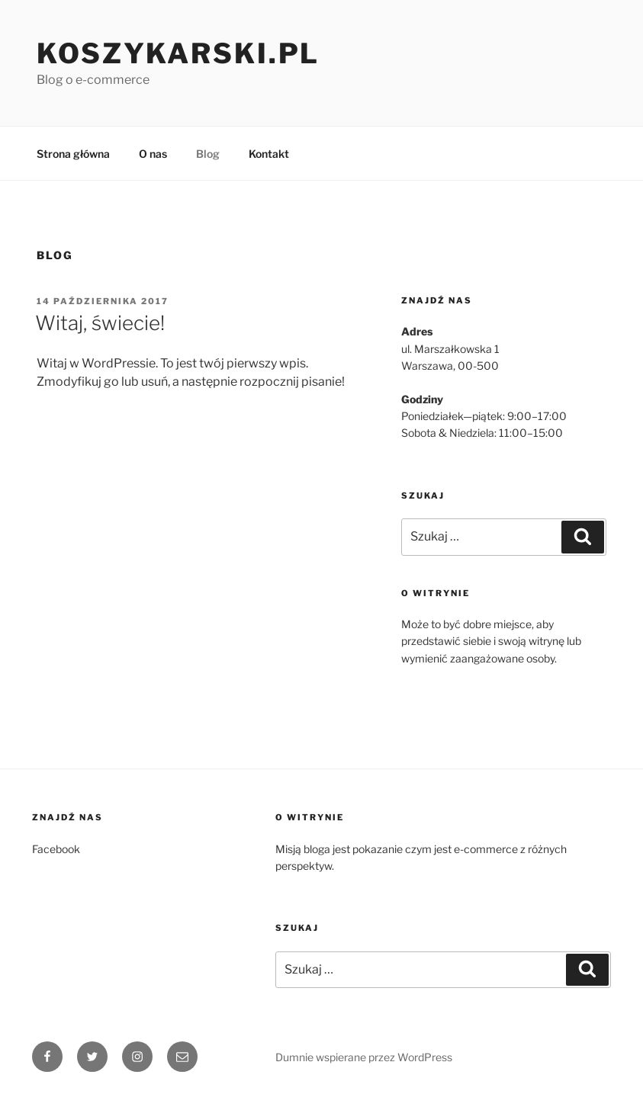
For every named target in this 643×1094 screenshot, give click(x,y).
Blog (208, 153)
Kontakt (269, 153)
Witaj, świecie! (100, 323)
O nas (153, 153)
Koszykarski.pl (178, 53)
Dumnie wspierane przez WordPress (363, 1057)
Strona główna (73, 153)
